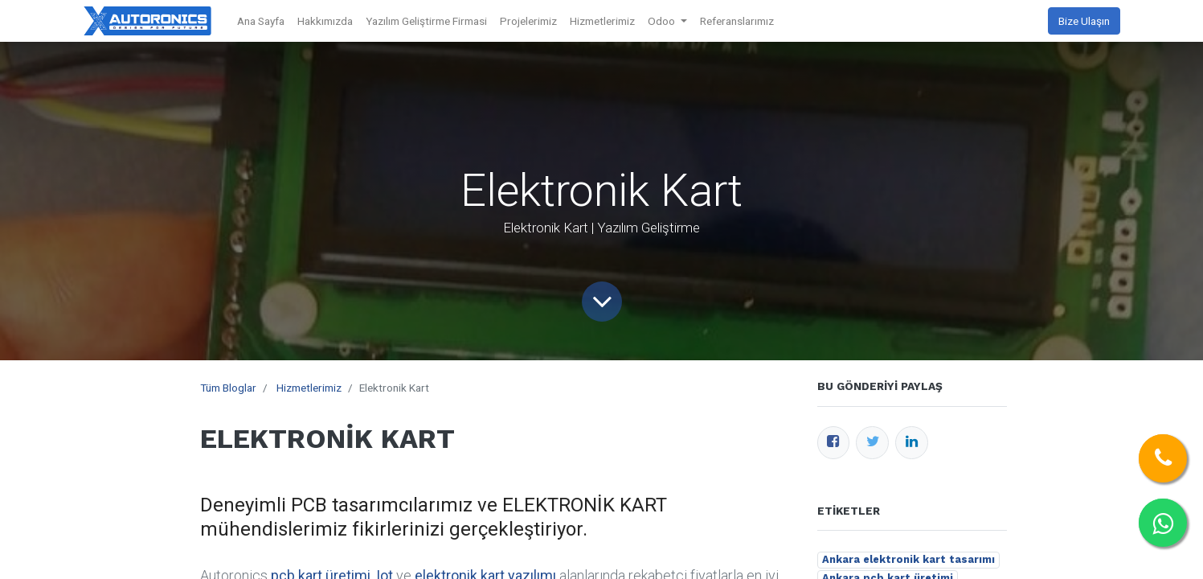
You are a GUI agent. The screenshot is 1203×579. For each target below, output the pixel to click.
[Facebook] (833, 442)
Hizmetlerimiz (309, 387)
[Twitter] (872, 442)
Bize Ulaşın (1084, 20)
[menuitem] (261, 20)
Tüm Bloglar (228, 387)
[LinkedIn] (911, 442)
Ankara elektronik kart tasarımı (908, 559)
